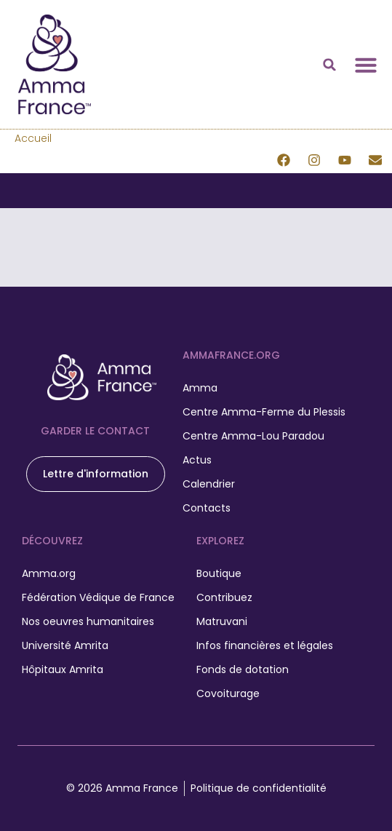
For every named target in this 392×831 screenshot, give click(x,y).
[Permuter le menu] (365, 64)
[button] (329, 64)
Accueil (33, 138)
